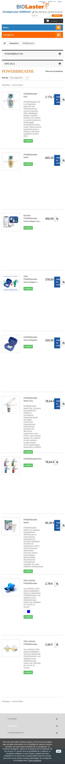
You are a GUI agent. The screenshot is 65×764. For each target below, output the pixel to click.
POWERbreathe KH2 (30, 95)
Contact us (42, 1)
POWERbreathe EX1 (32, 459)
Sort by (5, 78)
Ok (58, 751)
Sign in (60, 1)
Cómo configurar (34, 760)
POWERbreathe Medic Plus (30, 399)
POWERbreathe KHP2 (30, 156)
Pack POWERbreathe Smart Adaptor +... (31, 279)
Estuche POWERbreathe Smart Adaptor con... (32, 218)
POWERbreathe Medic (30, 521)
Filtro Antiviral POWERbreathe (30, 581)
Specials (9, 63)
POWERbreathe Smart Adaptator (30, 338)
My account (12, 726)
